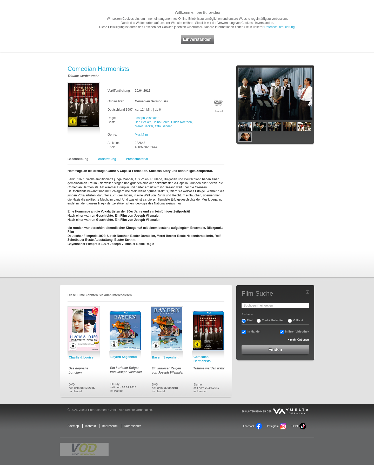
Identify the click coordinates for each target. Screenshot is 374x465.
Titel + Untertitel (272, 320)
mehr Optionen (299, 339)
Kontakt (90, 426)
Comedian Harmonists (202, 359)
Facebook (249, 426)
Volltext (298, 320)
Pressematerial (137, 159)
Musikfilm (141, 134)
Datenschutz (132, 426)
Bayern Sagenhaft (123, 357)
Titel (249, 320)
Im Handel (254, 331)
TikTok (294, 426)
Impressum (109, 426)
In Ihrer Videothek (297, 331)
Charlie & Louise (81, 357)
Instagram (272, 426)
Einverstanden (197, 39)
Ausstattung (107, 159)
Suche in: (247, 314)
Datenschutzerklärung (279, 27)
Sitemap (73, 426)
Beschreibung (78, 159)
